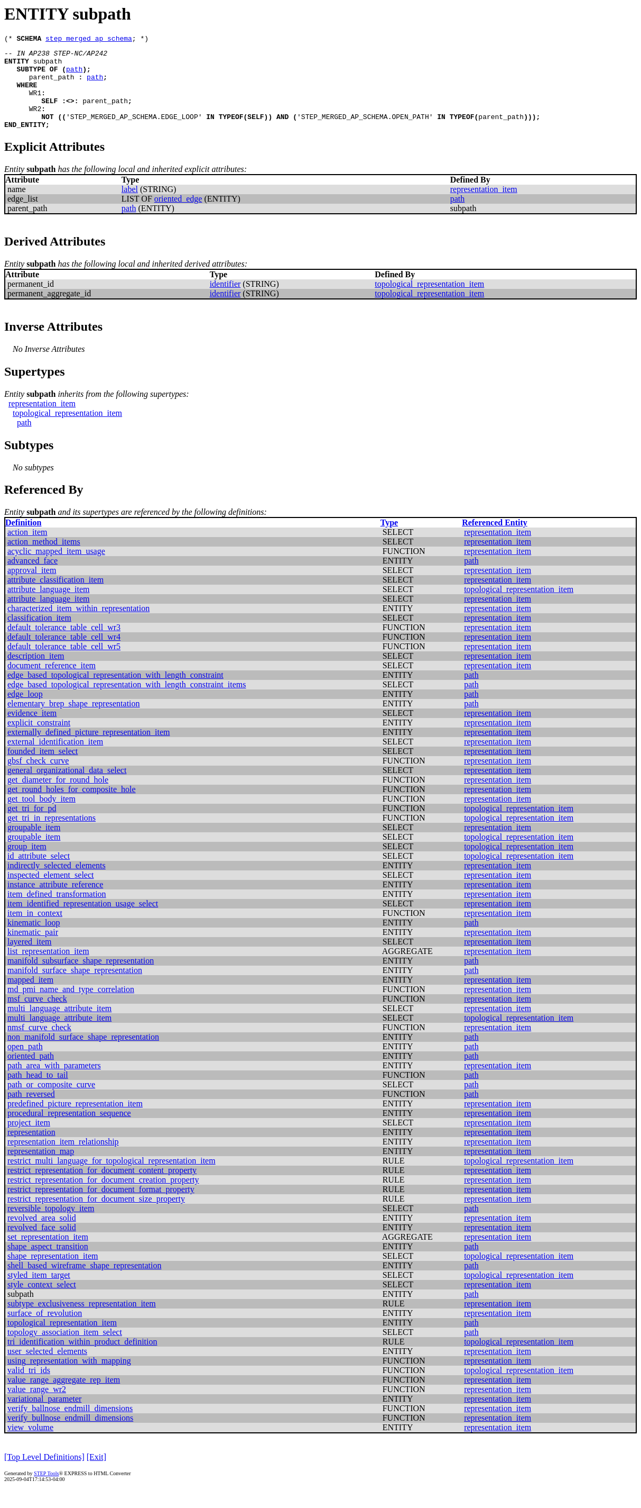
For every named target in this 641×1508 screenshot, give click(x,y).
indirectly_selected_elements (56, 882)
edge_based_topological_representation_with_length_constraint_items (126, 701)
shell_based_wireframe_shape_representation (84, 1282)
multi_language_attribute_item (59, 1025)
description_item (35, 673)
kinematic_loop (33, 939)
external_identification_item (55, 759)
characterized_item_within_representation (78, 625)
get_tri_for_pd (31, 825)
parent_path (52, 84)
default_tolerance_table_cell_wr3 (63, 644)
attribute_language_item (48, 606)
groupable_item (33, 844)
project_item (28, 1139)
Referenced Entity (494, 539)
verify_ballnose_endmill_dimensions (70, 1425)
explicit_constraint (38, 739)
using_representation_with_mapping (69, 1378)
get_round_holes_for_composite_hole (71, 806)
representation (31, 1149)
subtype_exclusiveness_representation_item (81, 1320)
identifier (225, 301)
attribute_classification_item (55, 597)
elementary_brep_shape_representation (73, 720)
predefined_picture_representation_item (75, 1120)
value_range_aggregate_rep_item (63, 1397)
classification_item (39, 635)
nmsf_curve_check (39, 1044)
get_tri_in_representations (51, 835)
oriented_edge (178, 216)
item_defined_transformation (56, 911)
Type (389, 539)
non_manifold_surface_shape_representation (83, 1054)
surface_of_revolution (44, 1330)
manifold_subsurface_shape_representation (80, 978)
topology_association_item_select (64, 1349)
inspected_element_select (50, 892)
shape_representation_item (52, 1273)
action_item (27, 549)
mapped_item (30, 997)
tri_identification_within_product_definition (82, 1359)
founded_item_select (42, 768)
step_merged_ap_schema (88, 39)
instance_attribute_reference (55, 901)
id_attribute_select (38, 873)
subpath (47, 65)
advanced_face (32, 578)
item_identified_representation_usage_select (82, 920)
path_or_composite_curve (51, 1101)
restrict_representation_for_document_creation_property (103, 1197)
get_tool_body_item (41, 816)
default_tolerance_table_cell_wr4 (63, 654)
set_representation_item (47, 1254)
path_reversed (31, 1111)
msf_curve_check (37, 1016)
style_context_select (41, 1301)
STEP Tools (46, 1491)
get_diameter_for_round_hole (57, 797)
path (74, 75)
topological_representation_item (429, 301)
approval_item (31, 587)
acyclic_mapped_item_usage (56, 568)
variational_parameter (44, 1416)
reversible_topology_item (50, 1225)
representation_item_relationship (63, 1159)
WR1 (35, 103)
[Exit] (96, 1474)
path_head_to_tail (37, 1092)
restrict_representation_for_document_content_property (102, 1187)
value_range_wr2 (36, 1406)
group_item (27, 863)
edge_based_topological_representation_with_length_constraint (115, 692)
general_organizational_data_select (66, 787)
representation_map (40, 1168)
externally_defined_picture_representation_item (88, 749)
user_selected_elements (47, 1368)
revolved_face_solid (41, 1244)
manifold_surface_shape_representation (74, 987)
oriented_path (30, 1073)
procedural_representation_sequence (69, 1130)
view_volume (30, 1444)
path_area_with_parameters (54, 1082)
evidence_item (32, 730)
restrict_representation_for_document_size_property (96, 1216)
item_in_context (34, 930)
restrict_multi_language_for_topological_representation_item (111, 1178)
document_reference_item (51, 682)
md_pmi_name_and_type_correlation (70, 1006)
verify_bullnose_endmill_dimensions (70, 1435)
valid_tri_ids (28, 1387)
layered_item (29, 959)
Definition (23, 539)
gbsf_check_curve (38, 778)
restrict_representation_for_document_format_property (100, 1206)
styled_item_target (38, 1292)
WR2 (35, 123)
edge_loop (25, 711)
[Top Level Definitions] (44, 1474)
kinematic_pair (32, 949)
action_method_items (43, 559)
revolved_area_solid (41, 1235)
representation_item (483, 206)
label (130, 206)
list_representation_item (48, 968)
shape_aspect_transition (47, 1263)
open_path (25, 1063)
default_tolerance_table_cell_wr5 (63, 663)
